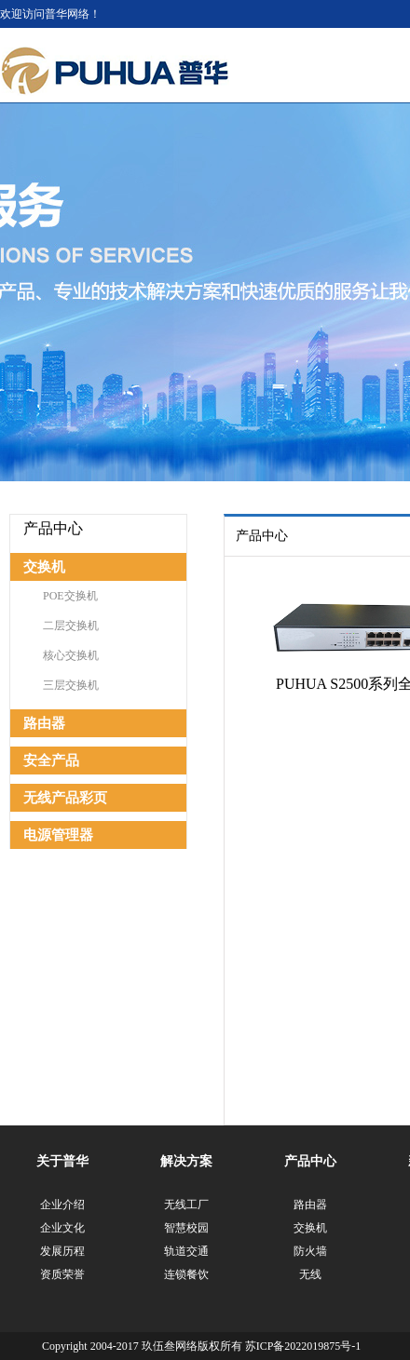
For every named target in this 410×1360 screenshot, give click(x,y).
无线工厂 (186, 1204)
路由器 (44, 723)
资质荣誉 (62, 1274)
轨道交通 (186, 1251)
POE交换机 (70, 595)
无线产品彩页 (65, 797)
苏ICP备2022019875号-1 (303, 1346)
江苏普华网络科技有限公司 (115, 71)
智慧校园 (186, 1227)
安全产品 (51, 760)
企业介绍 (62, 1204)
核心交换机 (71, 655)
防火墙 (310, 1251)
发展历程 (62, 1251)
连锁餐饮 (186, 1274)
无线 (310, 1274)
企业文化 (62, 1227)
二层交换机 (71, 625)
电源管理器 (58, 835)
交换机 (44, 566)
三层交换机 (71, 685)
